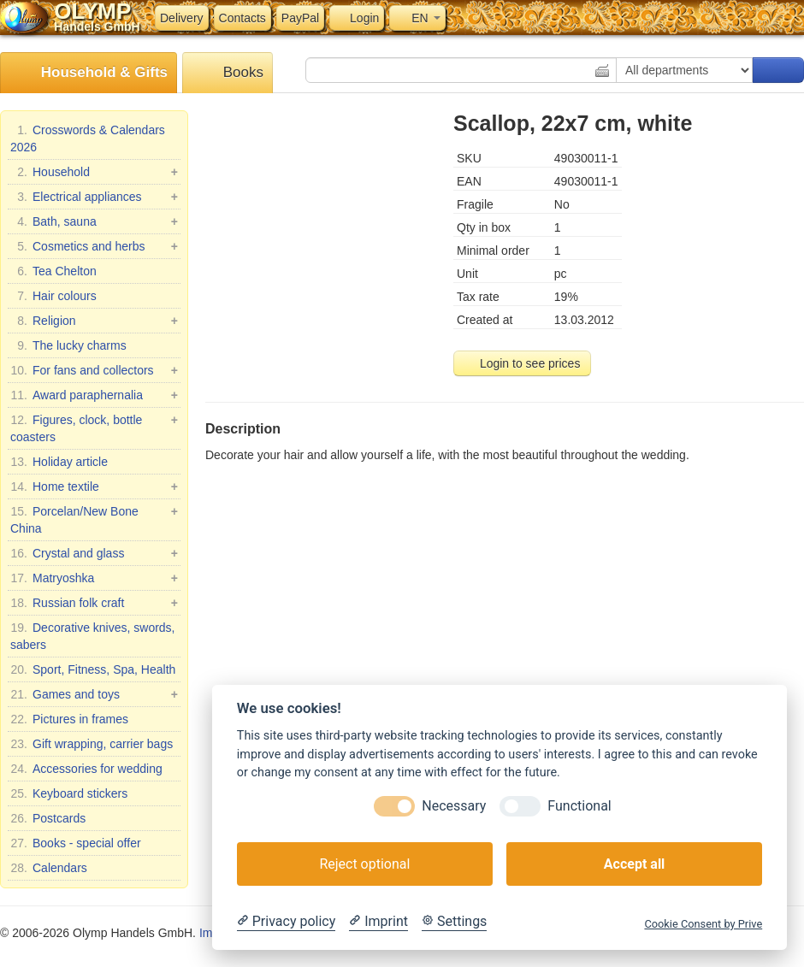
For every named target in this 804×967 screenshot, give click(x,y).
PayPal (300, 18)
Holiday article (59, 461)
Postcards (48, 818)
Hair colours (53, 295)
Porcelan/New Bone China (94, 519)
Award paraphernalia (94, 395)
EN (417, 18)
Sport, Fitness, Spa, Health (92, 669)
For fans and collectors (94, 370)
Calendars (48, 867)
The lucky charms (68, 345)
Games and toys (94, 694)
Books (227, 73)
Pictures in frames (69, 719)
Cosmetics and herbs (94, 246)
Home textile (94, 486)
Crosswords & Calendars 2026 (87, 137)
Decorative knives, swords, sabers (92, 635)
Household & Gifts (88, 73)
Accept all (634, 864)
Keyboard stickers (68, 793)
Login (356, 18)
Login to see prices (522, 363)
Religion (94, 320)
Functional (579, 806)
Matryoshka (94, 578)
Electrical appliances (94, 196)
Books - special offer (75, 843)
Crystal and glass (94, 553)
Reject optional (364, 864)
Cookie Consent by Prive (703, 923)
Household (94, 171)
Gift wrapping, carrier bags (91, 743)
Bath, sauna (94, 221)
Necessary (454, 806)
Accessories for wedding (86, 768)
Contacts (242, 18)
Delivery (182, 18)
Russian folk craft (94, 602)
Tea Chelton (53, 271)
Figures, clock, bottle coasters (94, 427)
